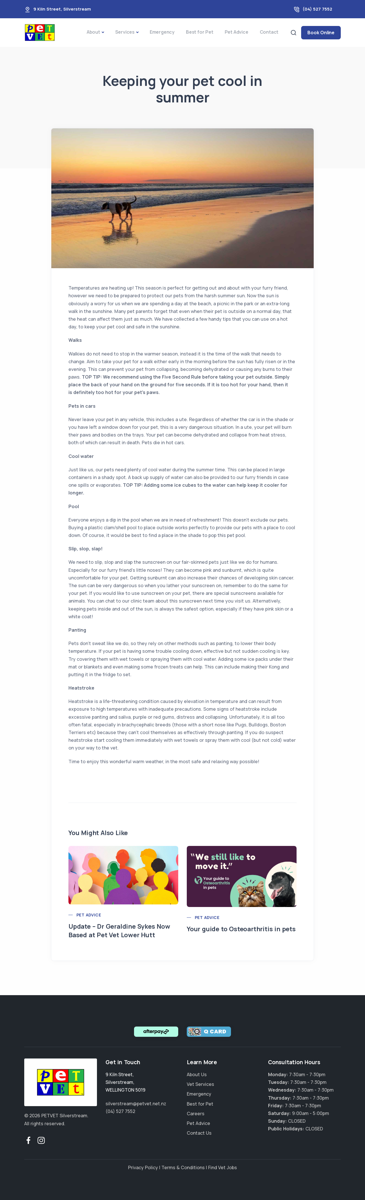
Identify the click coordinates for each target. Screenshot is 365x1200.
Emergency (162, 32)
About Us (197, 1074)
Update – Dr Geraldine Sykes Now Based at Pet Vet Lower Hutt (119, 931)
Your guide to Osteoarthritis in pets (241, 929)
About (93, 32)
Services (125, 32)
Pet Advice (236, 32)
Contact (269, 32)
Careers (195, 1113)
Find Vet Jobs (222, 1167)
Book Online (320, 32)
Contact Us (199, 1133)
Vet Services (200, 1084)
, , (125, 1082)
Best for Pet (199, 32)
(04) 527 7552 (317, 9)
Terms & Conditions (183, 1167)
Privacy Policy (143, 1167)
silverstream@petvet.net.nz (136, 1103)
